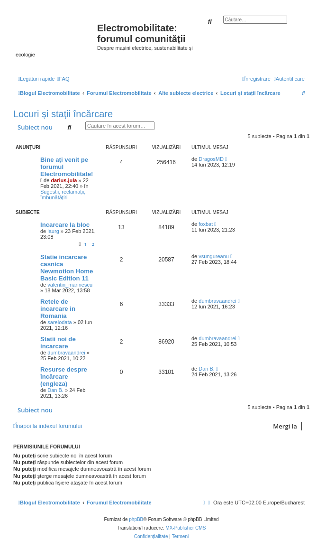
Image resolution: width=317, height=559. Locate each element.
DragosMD (211, 159)
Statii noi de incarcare (58, 342)
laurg (53, 231)
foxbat (206, 224)
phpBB (136, 519)
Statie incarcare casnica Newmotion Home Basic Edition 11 (66, 267)
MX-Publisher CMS (185, 528)
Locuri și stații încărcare (63, 114)
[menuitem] (63, 78)
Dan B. (55, 390)
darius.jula (64, 180)
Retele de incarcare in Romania (57, 308)
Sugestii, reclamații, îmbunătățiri (62, 194)
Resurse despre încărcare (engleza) (63, 376)
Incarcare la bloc (65, 224)
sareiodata (59, 322)
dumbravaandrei (217, 301)
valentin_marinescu (69, 285)
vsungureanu (214, 256)
